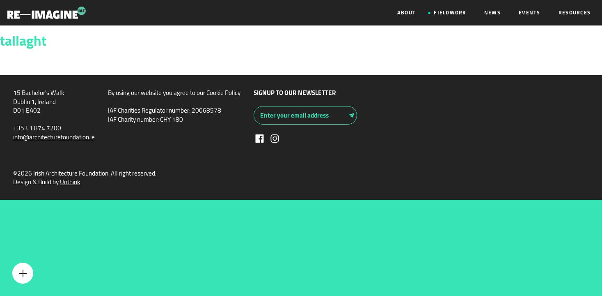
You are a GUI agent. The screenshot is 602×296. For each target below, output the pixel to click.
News (492, 12)
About (406, 12)
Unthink (70, 182)
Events (529, 12)
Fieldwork (450, 12)
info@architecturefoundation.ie (54, 137)
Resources (575, 12)
